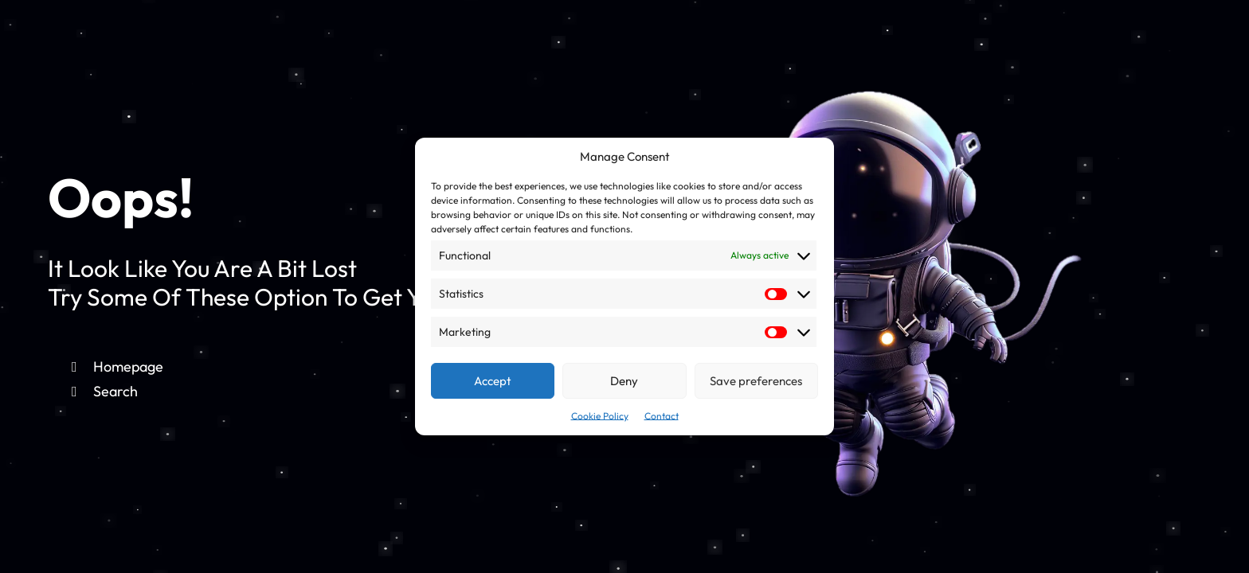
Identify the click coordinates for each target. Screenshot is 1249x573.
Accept (492, 380)
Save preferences (756, 380)
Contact (661, 416)
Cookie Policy (599, 416)
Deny (624, 380)
